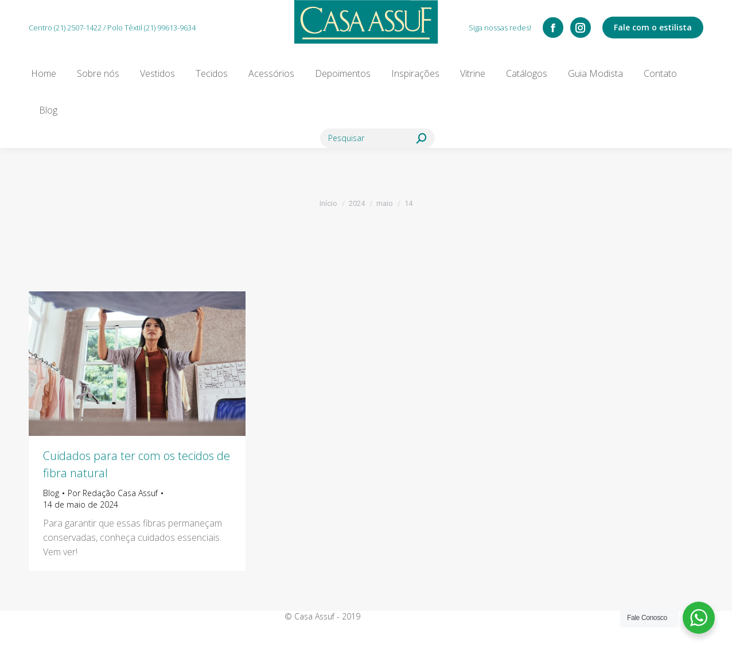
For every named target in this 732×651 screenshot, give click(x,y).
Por (113, 493)
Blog (51, 493)
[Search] (377, 138)
